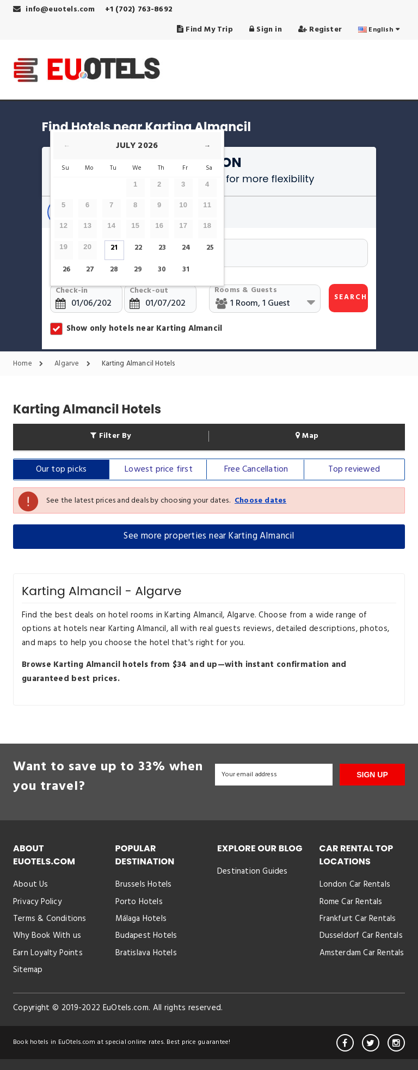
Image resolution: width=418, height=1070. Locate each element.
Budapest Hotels (146, 935)
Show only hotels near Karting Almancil (136, 329)
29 (138, 269)
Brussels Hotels (143, 884)
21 (114, 247)
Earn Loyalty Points (48, 953)
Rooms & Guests (245, 290)
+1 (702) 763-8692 (139, 9)
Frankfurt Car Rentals (357, 918)
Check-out (149, 290)
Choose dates (260, 500)
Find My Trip (205, 29)
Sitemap (27, 969)
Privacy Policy (37, 901)
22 (138, 247)
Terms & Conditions (50, 918)
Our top (61, 469)
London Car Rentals (355, 884)
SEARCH (350, 297)
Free (256, 469)
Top (354, 469)
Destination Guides (252, 871)
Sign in (265, 29)
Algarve (75, 364)
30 (162, 269)
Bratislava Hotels (146, 953)
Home (30, 364)
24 (186, 247)
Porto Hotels (139, 901)
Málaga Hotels (141, 918)
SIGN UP (372, 774)
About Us (30, 884)
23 (162, 247)
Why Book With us (47, 935)
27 (90, 269)
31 (185, 269)
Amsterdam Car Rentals (361, 953)
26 (66, 269)
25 (210, 247)
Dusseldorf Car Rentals (361, 935)
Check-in (72, 290)
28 (114, 269)
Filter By (110, 436)
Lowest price (159, 469)
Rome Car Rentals (351, 901)
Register (320, 29)
